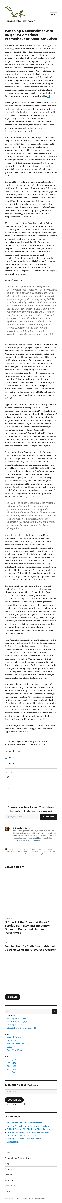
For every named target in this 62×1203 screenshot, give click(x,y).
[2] (8, 337)
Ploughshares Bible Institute (18, 1158)
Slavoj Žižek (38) (14, 1037)
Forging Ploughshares (20, 21)
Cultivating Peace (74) (17, 1021)
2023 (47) (11, 1069)
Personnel (9, 1180)
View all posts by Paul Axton (30, 840)
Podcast (8, 1169)
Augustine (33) (13, 1040)
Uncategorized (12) (15, 1025)
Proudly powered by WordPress (34, 1199)
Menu (53, 14)
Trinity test (28, 854)
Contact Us (10, 1186)
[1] (48, 96)
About (7, 1152)
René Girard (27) (14, 1050)
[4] (18, 528)
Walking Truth (36, 849)
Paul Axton (12, 849)
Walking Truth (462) (16, 1018)
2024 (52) (11, 1066)
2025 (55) (11, 1063)
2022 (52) (11, 1072)
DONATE (12, 997)
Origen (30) (12, 1047)
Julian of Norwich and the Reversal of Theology (28, 1126)
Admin (8, 1191)
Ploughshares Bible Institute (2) (21, 1028)
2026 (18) (11, 1059)
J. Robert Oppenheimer (29, 851)
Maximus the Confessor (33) (19, 1044)
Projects (8, 1175)
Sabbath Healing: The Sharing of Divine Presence (29, 1129)
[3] (6, 385)
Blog (7, 1164)
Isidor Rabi (16, 851)
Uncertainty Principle (41, 854)
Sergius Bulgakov (45, 851)
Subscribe (49, 816)
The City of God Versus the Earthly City (24, 1123)
